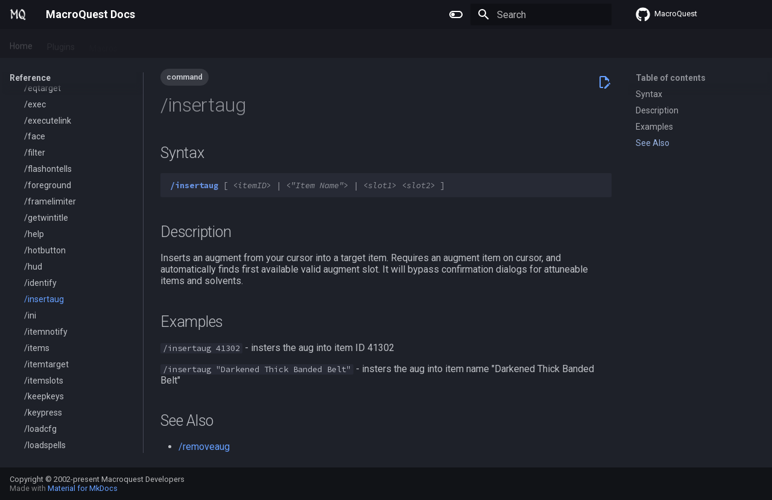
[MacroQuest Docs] (18, 14)
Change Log (238, 44)
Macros (103, 44)
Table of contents (671, 78)
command (184, 76)
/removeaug (204, 446)
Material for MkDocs (83, 488)
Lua (139, 44)
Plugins (61, 44)
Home (21, 44)
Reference (180, 44)
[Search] (541, 14)
